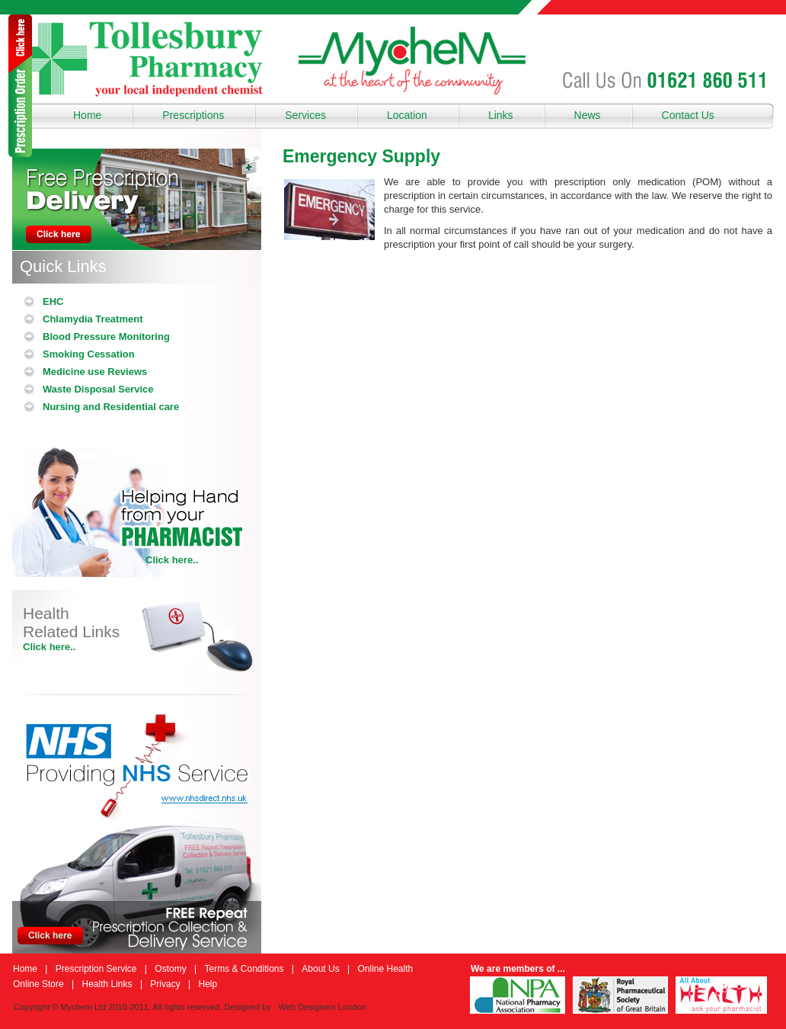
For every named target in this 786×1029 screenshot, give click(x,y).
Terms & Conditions (243, 968)
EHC (53, 301)
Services (305, 115)
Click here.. (171, 560)
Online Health (385, 968)
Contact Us (688, 115)
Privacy (165, 984)
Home (87, 115)
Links (500, 115)
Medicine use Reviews (95, 371)
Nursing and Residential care (111, 406)
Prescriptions (193, 115)
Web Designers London (322, 1006)
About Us (320, 968)
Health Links (107, 984)
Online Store (38, 984)
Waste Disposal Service (98, 389)
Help (207, 984)
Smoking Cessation (89, 354)
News (587, 115)
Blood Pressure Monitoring (106, 336)
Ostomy (170, 968)
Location (407, 115)
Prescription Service (96, 968)
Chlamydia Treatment (93, 319)
